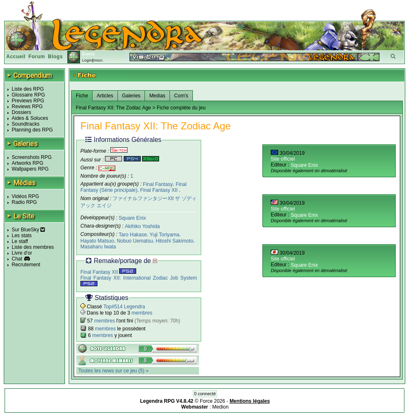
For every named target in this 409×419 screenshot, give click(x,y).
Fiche (82, 96)
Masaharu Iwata (98, 246)
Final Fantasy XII (159, 190)
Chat (17, 259)
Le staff (20, 241)
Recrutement (26, 265)
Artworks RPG (27, 163)
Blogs (55, 57)
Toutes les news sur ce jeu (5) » (113, 371)
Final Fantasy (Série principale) (133, 187)
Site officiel (283, 159)
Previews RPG (28, 101)
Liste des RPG (28, 89)
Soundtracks (26, 124)
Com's (181, 96)
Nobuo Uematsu (135, 240)
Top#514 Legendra (124, 307)
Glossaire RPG (28, 95)
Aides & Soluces (30, 118)
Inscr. (98, 60)
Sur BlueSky (28, 230)
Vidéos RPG (25, 196)
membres (142, 313)
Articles (105, 96)
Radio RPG (24, 202)
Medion (220, 407)
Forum (36, 57)
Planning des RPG (32, 130)
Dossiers (21, 112)
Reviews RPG (27, 106)
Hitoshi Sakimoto (174, 240)
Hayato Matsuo (97, 240)
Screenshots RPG (32, 157)
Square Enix (132, 218)
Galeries (131, 96)
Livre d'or (22, 253)
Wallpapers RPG (30, 169)
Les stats (22, 235)
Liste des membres (33, 247)
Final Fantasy (158, 184)
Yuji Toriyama (164, 235)
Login (87, 60)
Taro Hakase (133, 235)
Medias (157, 96)
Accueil (15, 57)
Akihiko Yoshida (142, 226)
